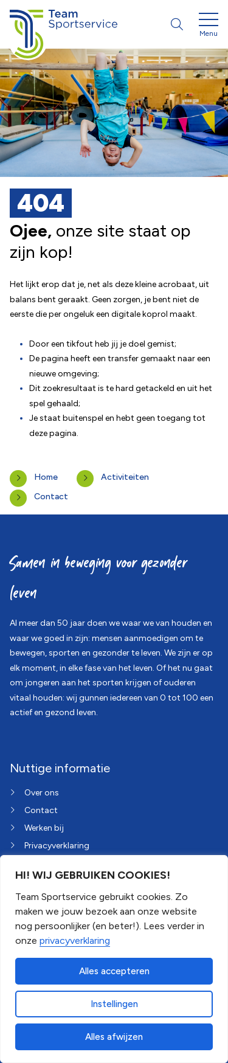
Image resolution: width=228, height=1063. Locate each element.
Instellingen (114, 1004)
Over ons (41, 793)
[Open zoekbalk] (177, 24)
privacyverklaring (75, 940)
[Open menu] (208, 27)
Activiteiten (125, 477)
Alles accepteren (114, 971)
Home (46, 477)
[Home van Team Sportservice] (63, 24)
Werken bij (44, 828)
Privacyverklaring (56, 845)
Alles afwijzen (114, 1036)
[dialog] (114, 959)
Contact (51, 496)
